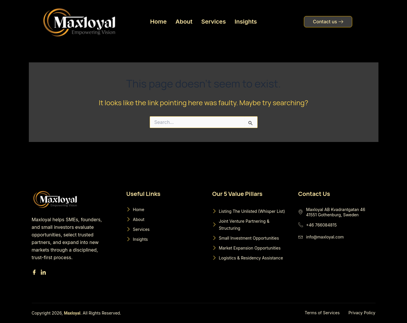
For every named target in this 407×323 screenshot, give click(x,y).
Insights (246, 21)
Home (158, 21)
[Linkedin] (44, 272)
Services (213, 21)
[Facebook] (35, 272)
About (184, 21)
